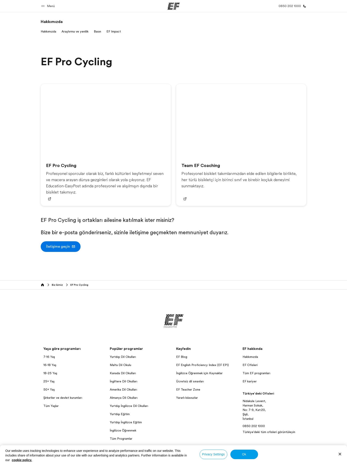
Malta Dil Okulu (120, 365)
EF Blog (181, 357)
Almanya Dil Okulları (123, 397)
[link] (52, 21)
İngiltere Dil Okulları (123, 381)
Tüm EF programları (256, 373)
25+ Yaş (48, 381)
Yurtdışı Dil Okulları (123, 357)
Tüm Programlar (121, 438)
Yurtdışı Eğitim (120, 414)
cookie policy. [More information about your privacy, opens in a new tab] (22, 460)
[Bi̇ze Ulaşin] (291, 6)
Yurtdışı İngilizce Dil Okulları (129, 406)
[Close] (340, 454)
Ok (244, 454)
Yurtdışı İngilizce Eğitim (126, 422)
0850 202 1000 (254, 426)
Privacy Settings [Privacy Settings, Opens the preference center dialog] (213, 454)
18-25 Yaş (50, 373)
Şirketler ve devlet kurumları (62, 397)
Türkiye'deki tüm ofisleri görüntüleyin (269, 432)
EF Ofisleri (250, 365)
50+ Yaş (49, 389)
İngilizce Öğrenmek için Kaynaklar (199, 373)
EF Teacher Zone (188, 389)
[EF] (174, 6)
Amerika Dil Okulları (123, 389)
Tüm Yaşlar (51, 406)
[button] (49, 6)
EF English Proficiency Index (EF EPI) (202, 365)
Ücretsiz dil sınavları (190, 381)
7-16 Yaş (49, 357)
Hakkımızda (250, 357)
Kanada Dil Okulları (123, 373)
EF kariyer (250, 381)
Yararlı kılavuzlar (187, 397)
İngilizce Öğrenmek (123, 430)
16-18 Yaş (49, 365)
